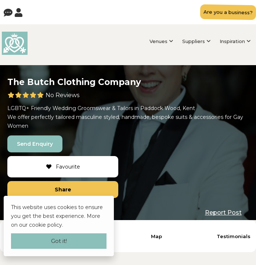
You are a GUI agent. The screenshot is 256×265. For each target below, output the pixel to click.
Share (63, 189)
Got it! (59, 240)
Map (156, 236)
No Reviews (62, 95)
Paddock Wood (160, 108)
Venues (158, 41)
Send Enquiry (35, 144)
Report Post (223, 212)
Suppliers (193, 41)
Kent (189, 108)
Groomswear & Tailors (105, 108)
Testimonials (233, 236)
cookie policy (45, 225)
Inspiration (232, 41)
